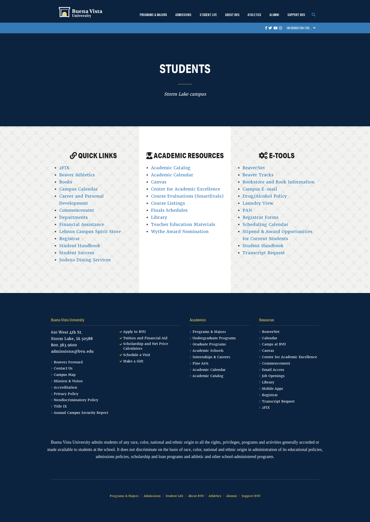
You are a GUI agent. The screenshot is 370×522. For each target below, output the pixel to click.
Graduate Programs (209, 344)
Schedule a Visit (136, 355)
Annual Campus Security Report (81, 413)
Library (159, 217)
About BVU (232, 14)
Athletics (254, 14)
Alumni (274, 14)
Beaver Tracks (258, 175)
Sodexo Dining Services (85, 260)
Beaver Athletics (77, 175)
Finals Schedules (169, 210)
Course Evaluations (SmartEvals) (187, 196)
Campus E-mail (260, 189)
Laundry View (258, 203)
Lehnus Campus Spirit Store (90, 231)
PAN (247, 210)
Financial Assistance (81, 224)
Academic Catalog (170, 167)
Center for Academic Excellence (185, 189)
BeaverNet (254, 167)
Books (65, 182)
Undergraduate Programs (214, 338)
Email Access (273, 370)
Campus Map (65, 375)
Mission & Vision (68, 381)
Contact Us (63, 368)
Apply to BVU (134, 332)
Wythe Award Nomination (180, 231)
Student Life (208, 14)
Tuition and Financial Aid (145, 338)
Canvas (158, 182)
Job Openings (273, 376)
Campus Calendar (78, 189)
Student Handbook (79, 245)
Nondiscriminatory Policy (76, 400)
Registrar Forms (260, 217)
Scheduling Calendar (265, 224)
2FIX (64, 167)
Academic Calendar (172, 175)
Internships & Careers (211, 357)
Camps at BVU (274, 344)
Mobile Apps (272, 388)
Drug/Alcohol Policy (265, 196)
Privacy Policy (66, 394)
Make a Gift (133, 361)
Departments (73, 217)
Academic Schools (208, 350)
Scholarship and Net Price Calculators (145, 346)
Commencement (76, 210)
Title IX (60, 406)
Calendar (269, 338)
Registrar (69, 238)
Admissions (183, 14)
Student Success (76, 252)
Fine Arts (200, 363)
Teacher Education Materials (183, 224)
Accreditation (65, 387)
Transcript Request (264, 252)
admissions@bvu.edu (72, 351)
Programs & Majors (153, 14)
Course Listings (168, 203)
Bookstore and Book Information (279, 182)
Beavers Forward (68, 362)
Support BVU (296, 14)
